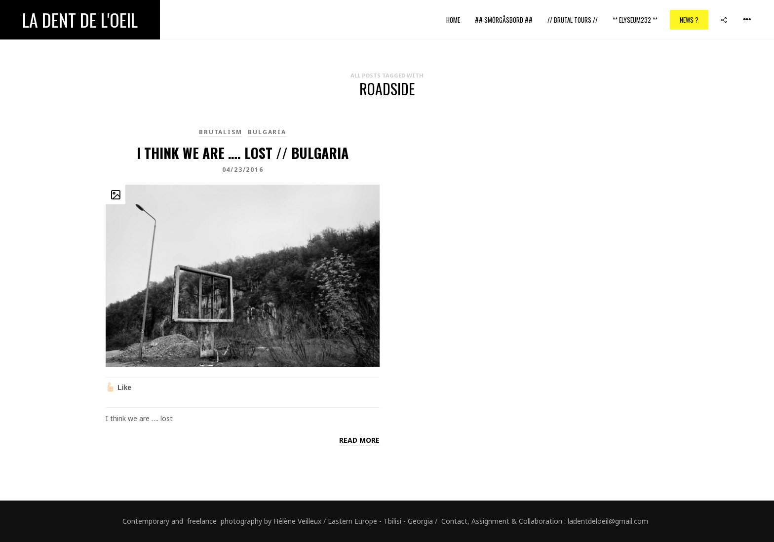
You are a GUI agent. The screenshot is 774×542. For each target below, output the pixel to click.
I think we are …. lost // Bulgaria (242, 153)
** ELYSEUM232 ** (635, 20)
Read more (359, 440)
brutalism (220, 132)
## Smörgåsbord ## (504, 20)
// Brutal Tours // (572, 20)
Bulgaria (267, 132)
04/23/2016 (243, 169)
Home (453, 20)
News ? (689, 20)
